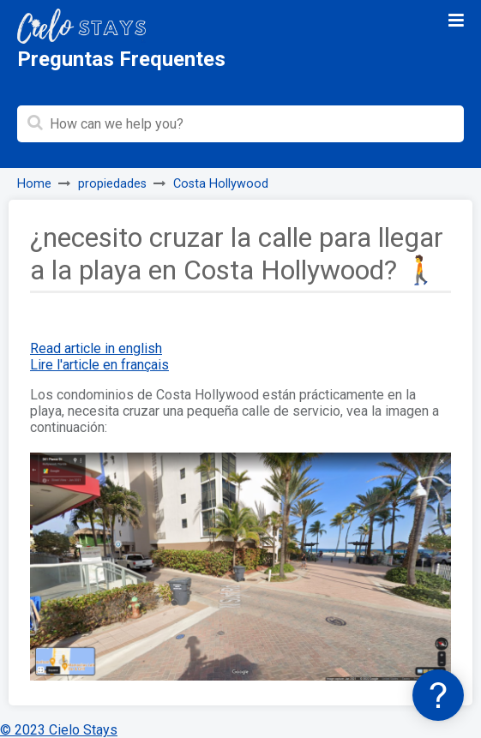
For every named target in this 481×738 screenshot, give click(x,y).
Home (34, 184)
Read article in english (96, 348)
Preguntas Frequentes (121, 59)
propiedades (112, 184)
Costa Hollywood (220, 184)
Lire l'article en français (99, 365)
